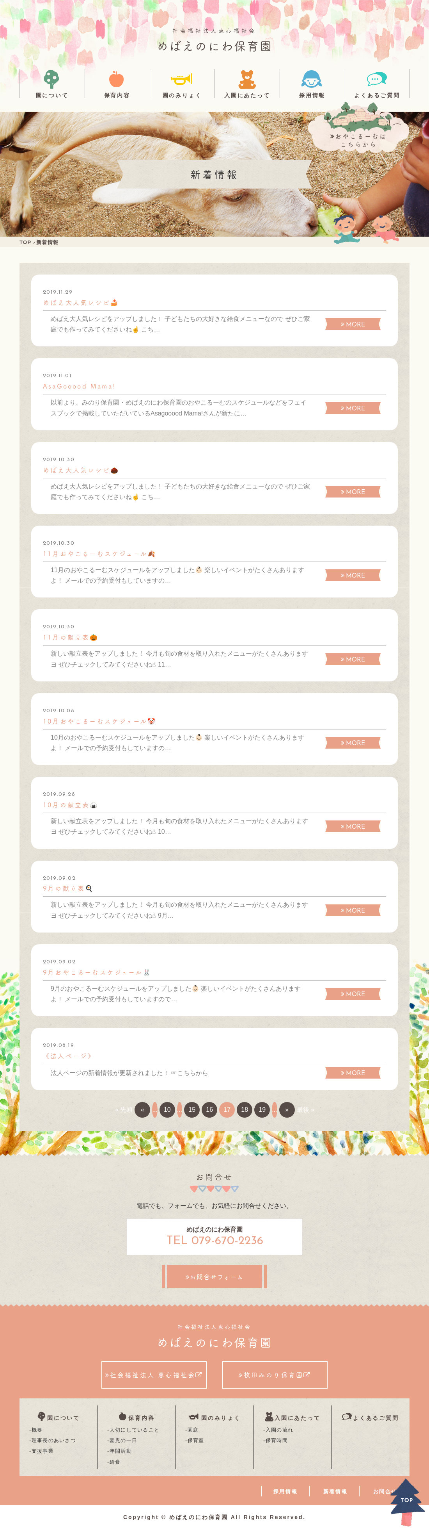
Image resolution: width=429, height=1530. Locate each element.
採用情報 (312, 95)
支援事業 (43, 1451)
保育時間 (277, 1440)
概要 (37, 1430)
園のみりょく (182, 95)
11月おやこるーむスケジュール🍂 (99, 553)
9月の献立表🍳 (68, 888)
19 (262, 1109)
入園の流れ (280, 1430)
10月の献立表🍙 (71, 804)
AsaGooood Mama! (79, 386)
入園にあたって (247, 95)
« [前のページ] (142, 1109)
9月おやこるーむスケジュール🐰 (97, 972)
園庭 (193, 1430)
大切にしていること (135, 1430)
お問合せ (385, 1491)
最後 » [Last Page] (305, 1109)
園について (52, 95)
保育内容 (117, 95)
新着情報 (335, 1491)
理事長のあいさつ (54, 1440)
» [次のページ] (287, 1109)
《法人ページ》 (69, 1055)
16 (209, 1109)
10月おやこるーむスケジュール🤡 (99, 721)
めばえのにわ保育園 (214, 45)
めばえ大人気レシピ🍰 (81, 302)
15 (191, 1109)
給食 (115, 1462)
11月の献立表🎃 (71, 637)
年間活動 (121, 1451)
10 (167, 1109)
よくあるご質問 (377, 95)
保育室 (196, 1440)
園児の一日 (124, 1440)
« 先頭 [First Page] (124, 1109)
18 (244, 1109)
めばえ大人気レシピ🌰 (81, 469)
